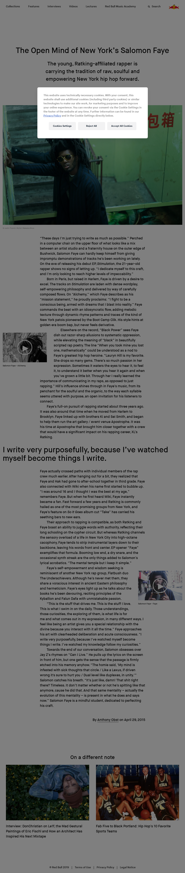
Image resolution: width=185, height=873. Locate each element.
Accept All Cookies (121, 126)
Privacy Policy (52, 115)
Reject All (91, 126)
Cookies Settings (62, 126)
